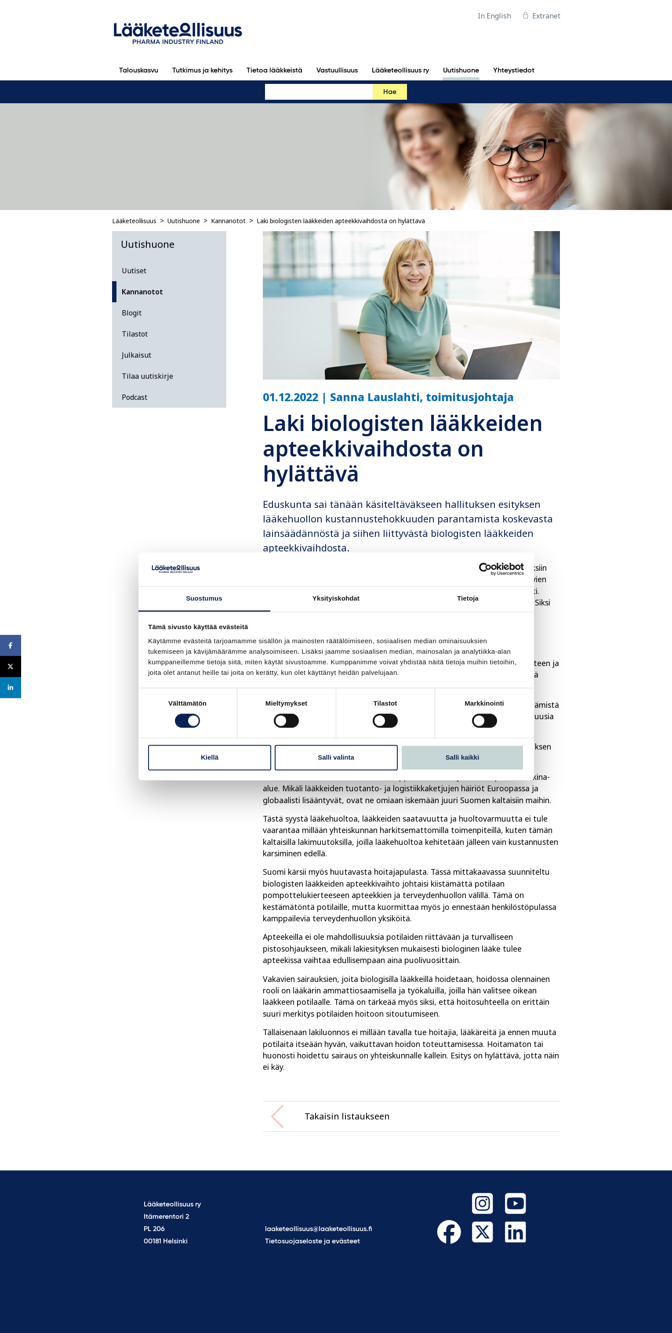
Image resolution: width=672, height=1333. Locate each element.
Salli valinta (336, 757)
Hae (389, 92)
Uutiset (134, 270)
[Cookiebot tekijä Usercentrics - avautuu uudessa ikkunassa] (485, 569)
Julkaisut (136, 355)
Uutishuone (183, 221)
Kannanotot (228, 221)
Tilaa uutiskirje (147, 376)
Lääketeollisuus (134, 221)
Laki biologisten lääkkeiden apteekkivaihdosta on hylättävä (341, 221)
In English (494, 16)
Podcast (134, 397)
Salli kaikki (462, 757)
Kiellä (209, 757)
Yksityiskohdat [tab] (336, 598)
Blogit (132, 313)
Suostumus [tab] (204, 598)
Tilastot (135, 334)
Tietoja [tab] (468, 598)
